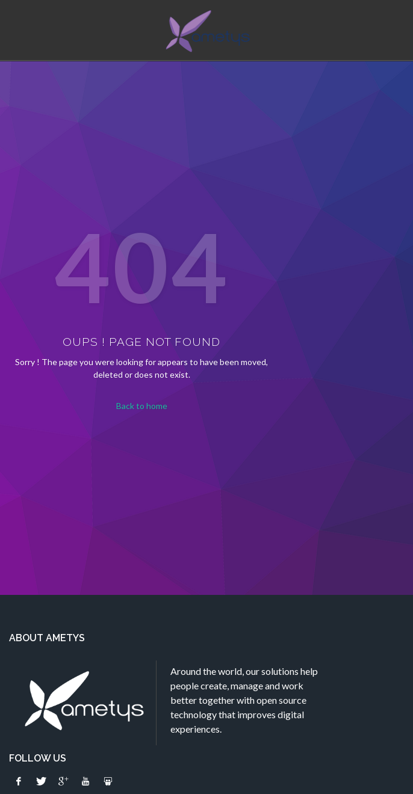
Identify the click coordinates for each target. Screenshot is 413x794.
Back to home (141, 406)
